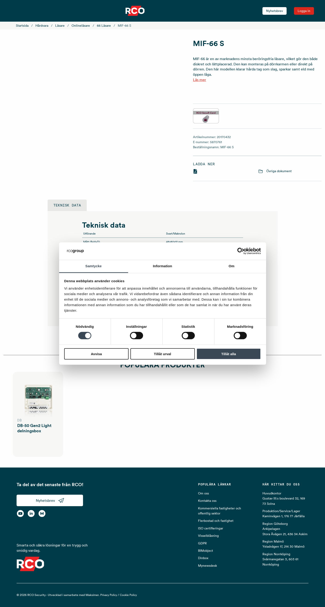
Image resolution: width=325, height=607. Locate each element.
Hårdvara (41, 25)
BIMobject (205, 551)
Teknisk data (67, 205)
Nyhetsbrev (274, 11)
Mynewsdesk (207, 565)
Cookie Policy (128, 595)
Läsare (60, 25)
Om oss (203, 493)
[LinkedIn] (31, 513)
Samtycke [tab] (93, 266)
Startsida (22, 25)
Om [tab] (231, 266)
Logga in (304, 11)
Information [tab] (162, 266)
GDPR (202, 543)
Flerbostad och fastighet (215, 521)
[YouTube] (20, 513)
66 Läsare (104, 25)
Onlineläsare (81, 25)
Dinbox (203, 558)
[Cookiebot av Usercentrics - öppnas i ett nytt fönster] (241, 251)
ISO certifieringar (210, 528)
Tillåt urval (162, 354)
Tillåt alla (228, 354)
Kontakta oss (207, 501)
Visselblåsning (208, 536)
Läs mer (199, 79)
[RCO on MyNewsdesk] (42, 513)
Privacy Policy (108, 595)
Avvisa (96, 354)
